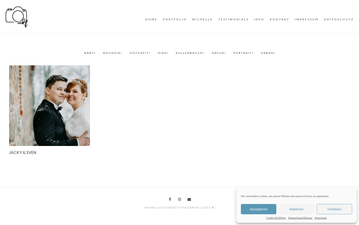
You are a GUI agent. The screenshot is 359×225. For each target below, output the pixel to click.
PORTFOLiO (175, 19)
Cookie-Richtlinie (276, 218)
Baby (89, 53)
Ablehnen (296, 209)
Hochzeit (140, 53)
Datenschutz (339, 19)
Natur (218, 53)
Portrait (243, 53)
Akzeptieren (259, 209)
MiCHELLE (202, 19)
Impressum (321, 218)
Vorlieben (334, 209)
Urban (268, 53)
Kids (163, 53)
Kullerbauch (190, 53)
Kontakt (279, 19)
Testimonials (233, 19)
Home (151, 19)
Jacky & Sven (23, 152)
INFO (259, 19)
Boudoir (112, 53)
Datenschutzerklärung (300, 218)
